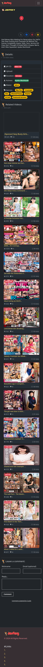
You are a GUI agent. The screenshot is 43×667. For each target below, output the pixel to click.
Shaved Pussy (16, 94)
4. (5, 661)
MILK (17, 85)
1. (5, 650)
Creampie (28, 90)
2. (5, 653)
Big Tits (19, 90)
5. (5, 664)
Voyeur (27, 94)
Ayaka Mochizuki (21, 80)
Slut (6, 94)
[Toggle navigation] (38, 3)
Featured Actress (19, 97)
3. (5, 657)
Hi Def (7, 97)
